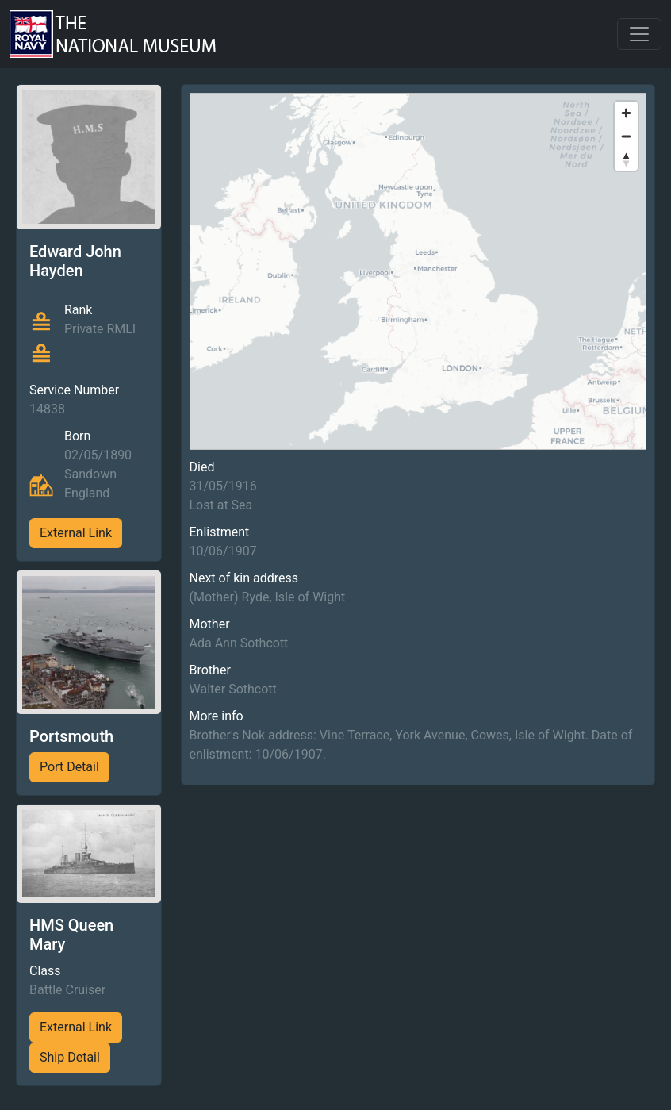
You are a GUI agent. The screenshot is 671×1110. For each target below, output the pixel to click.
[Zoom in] (626, 113)
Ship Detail (70, 1057)
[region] (418, 271)
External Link (76, 532)
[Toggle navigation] (639, 34)
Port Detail (69, 766)
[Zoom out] (626, 136)
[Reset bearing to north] (626, 159)
